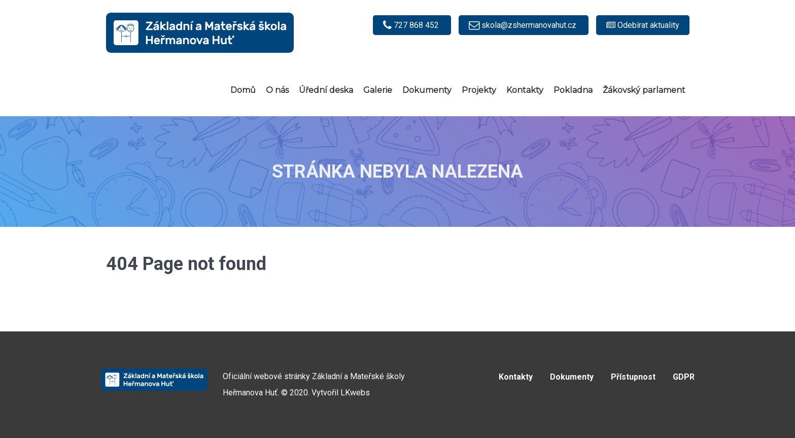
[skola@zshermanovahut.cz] (524, 25)
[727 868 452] (412, 25)
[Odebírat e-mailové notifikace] (642, 25)
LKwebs (355, 392)
